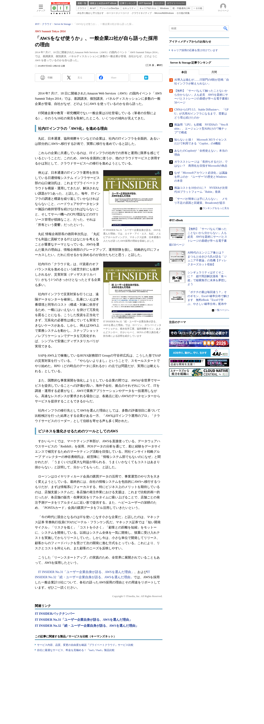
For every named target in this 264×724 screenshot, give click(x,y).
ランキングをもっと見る (216, 208)
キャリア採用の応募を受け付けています (194, 50)
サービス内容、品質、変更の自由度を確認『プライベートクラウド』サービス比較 (85, 644)
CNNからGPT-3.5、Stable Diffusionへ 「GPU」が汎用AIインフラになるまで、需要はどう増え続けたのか (201, 113)
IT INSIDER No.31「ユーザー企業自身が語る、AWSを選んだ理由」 (86, 572)
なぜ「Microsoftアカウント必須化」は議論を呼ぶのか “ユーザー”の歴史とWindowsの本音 (200, 176)
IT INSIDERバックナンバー (55, 613)
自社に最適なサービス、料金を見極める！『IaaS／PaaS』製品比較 (76, 650)
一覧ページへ (222, 310)
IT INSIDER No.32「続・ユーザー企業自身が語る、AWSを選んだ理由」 (87, 625)
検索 (226, 28)
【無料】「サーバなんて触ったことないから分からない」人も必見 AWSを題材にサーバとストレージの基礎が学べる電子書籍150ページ (198, 236)
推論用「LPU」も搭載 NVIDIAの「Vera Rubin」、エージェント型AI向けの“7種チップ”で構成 (201, 128)
